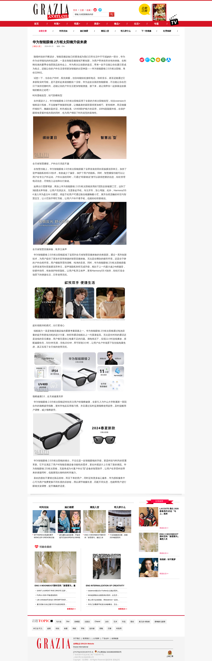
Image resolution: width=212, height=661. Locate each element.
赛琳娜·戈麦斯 (160, 622)
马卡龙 (58, 622)
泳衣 (107, 622)
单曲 (74, 628)
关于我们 (76, 638)
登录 (75, 10)
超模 (49, 628)
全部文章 (43, 31)
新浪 (142, 60)
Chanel (97, 622)
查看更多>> (71, 609)
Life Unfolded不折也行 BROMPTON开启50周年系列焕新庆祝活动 (52, 600)
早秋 (82, 628)
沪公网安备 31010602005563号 (108, 651)
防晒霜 (77, 622)
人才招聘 (95, 638)
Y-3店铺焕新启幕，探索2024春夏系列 (119, 536)
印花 (123, 622)
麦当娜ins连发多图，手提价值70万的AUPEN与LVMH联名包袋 (69, 536)
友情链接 (114, 638)
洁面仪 (87, 622)
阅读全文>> (164, 528)
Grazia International (80, 647)
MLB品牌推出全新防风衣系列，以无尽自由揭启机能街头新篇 (103, 595)
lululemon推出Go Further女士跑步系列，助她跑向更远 (103, 591)
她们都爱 (84, 31)
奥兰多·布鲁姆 (144, 622)
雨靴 (101, 628)
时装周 (118, 628)
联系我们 (86, 638)
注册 (82, 10)
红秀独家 (167, 31)
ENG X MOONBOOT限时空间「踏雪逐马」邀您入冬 (95, 536)
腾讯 (147, 60)
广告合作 (105, 638)
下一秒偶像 (146, 31)
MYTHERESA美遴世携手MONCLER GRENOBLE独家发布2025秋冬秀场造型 (44, 536)
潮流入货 (105, 31)
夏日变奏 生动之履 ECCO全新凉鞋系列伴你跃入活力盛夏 (52, 604)
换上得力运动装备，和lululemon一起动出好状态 (103, 600)
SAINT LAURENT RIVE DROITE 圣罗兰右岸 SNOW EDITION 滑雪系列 (52, 591)
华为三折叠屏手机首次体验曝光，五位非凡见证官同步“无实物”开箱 (103, 604)
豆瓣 (163, 60)
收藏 (89, 10)
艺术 (115, 622)
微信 (152, 60)
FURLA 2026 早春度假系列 (47, 595)
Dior (68, 622)
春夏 (66, 628)
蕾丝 (132, 622)
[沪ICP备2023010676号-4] (83, 652)
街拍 (57, 628)
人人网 (168, 60)
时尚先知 (63, 31)
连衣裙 (92, 628)
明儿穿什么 (126, 31)
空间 (158, 60)
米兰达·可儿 (37, 628)
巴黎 (109, 628)
